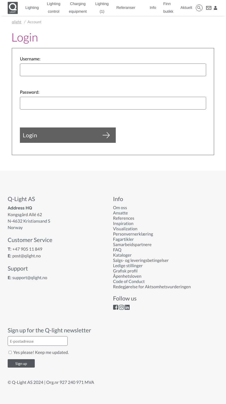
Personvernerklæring (133, 234)
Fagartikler (123, 239)
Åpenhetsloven (127, 276)
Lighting (32, 8)
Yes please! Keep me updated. (39, 352)
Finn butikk (168, 8)
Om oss (120, 207)
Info (153, 8)
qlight (16, 22)
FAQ (117, 249)
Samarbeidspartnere (132, 244)
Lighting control (53, 8)
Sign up (21, 363)
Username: (30, 58)
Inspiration (123, 223)
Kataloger (122, 255)
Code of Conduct (129, 281)
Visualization (125, 228)
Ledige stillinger (128, 265)
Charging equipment (78, 8)
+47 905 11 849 (27, 249)
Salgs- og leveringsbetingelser (141, 260)
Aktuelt (186, 8)
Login (66, 135)
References (123, 218)
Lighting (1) (102, 8)
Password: (29, 92)
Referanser (125, 8)
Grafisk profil (125, 270)
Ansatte (120, 212)
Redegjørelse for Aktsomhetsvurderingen (152, 286)
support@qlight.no (29, 277)
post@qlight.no (26, 255)
